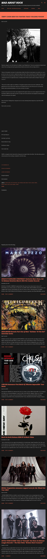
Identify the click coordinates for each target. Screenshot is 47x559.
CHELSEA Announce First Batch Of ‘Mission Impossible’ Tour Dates (22, 385)
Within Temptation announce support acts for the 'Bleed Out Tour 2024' (23, 489)
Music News (34, 182)
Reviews (33, 8)
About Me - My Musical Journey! (14, 8)
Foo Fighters (14, 182)
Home (2, 8)
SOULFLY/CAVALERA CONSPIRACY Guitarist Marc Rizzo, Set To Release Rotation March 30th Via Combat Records (22, 280)
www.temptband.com (5, 164)
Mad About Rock (12, 2)
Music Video (4, 184)
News (39, 8)
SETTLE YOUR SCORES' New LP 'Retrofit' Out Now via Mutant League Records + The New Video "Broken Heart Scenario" (22, 542)
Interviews (26, 8)
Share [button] (2, 186)
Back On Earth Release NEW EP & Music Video (17, 437)
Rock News (12, 184)
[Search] (42, 2)
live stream (20, 182)
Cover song (7, 182)
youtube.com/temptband (5, 171)
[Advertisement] (23, 231)
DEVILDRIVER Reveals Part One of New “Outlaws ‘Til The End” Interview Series (23, 333)
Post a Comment (9, 294)
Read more (43, 294)
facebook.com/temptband (5, 168)
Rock (8, 184)
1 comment (8, 556)
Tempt (17, 184)
